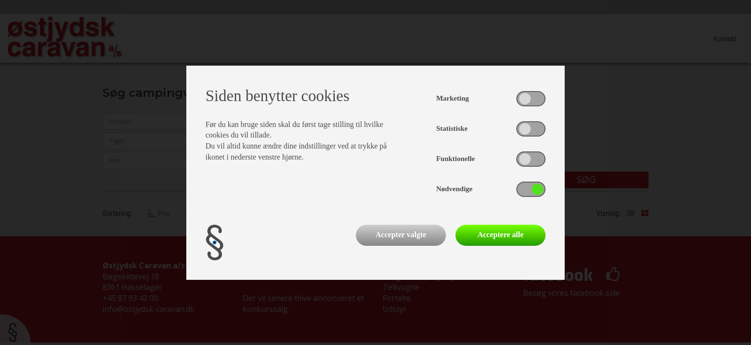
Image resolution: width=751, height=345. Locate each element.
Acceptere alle (500, 234)
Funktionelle (455, 158)
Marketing (452, 98)
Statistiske (452, 128)
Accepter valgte (401, 234)
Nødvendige (454, 189)
